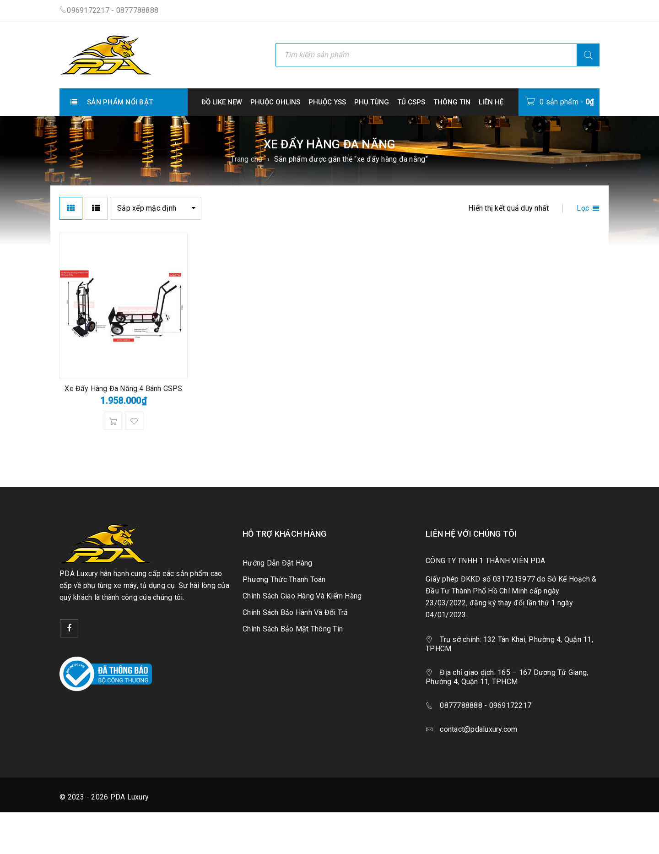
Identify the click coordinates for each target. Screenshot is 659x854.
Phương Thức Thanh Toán (284, 579)
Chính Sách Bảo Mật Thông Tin (293, 629)
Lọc (583, 208)
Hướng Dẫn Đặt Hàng (278, 563)
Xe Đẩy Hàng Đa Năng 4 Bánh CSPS (123, 388)
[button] (113, 421)
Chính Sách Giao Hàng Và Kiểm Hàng (302, 596)
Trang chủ (246, 159)
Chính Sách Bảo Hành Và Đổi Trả (295, 612)
